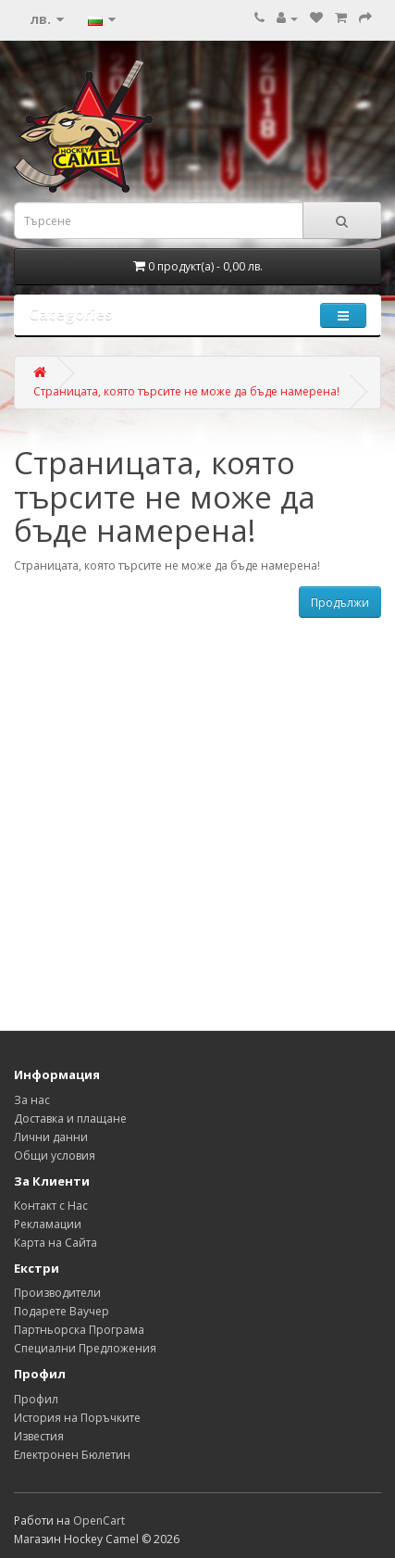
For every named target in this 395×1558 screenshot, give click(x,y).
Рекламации (47, 1224)
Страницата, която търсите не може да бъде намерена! (186, 391)
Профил (36, 1399)
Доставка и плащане (70, 1118)
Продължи (340, 602)
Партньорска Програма (79, 1330)
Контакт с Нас (51, 1205)
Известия (39, 1436)
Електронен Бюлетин (72, 1455)
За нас (32, 1100)
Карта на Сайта (55, 1242)
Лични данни (51, 1137)
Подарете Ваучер (61, 1311)
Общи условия (54, 1155)
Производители (57, 1292)
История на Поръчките (77, 1418)
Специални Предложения (85, 1348)
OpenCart (99, 1520)
